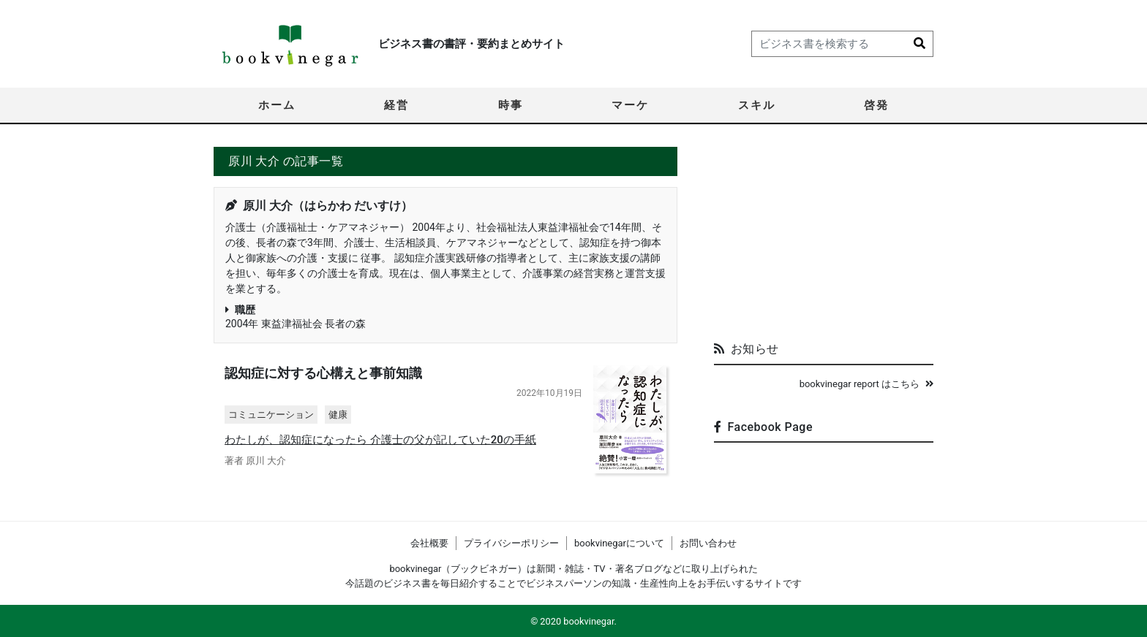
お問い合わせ (708, 543)
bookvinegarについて (619, 543)
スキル (756, 105)
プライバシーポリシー (511, 543)
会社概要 (429, 543)
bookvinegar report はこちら (866, 383)
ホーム (277, 105)
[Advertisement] (823, 238)
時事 (510, 105)
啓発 (876, 105)
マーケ (630, 105)
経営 (396, 105)
